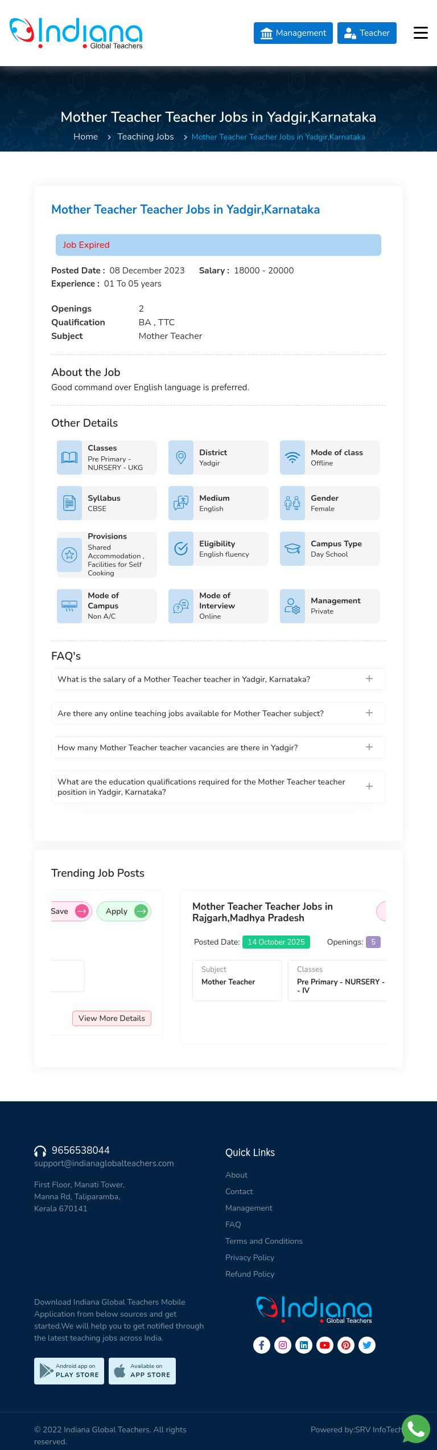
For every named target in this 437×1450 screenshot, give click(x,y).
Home (85, 136)
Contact (239, 1191)
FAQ (233, 1224)
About (236, 1175)
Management (249, 1208)
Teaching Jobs (145, 136)
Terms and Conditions (264, 1241)
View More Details (152, 1018)
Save (111, 911)
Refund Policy (249, 1274)
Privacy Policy (249, 1257)
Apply (168, 911)
